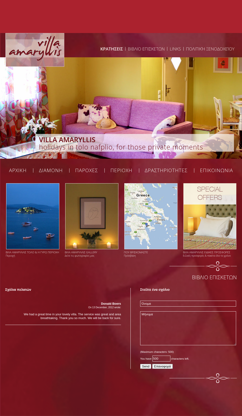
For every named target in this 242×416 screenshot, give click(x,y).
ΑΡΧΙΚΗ (17, 170)
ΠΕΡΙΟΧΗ (121, 170)
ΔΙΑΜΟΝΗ (51, 170)
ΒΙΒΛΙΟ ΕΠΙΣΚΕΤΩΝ (146, 49)
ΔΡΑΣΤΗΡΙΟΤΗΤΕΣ (166, 170)
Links (175, 49)
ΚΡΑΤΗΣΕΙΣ (111, 49)
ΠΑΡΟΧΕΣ (86, 170)
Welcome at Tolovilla (34, 50)
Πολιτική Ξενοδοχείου (210, 49)
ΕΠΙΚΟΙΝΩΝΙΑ (216, 170)
